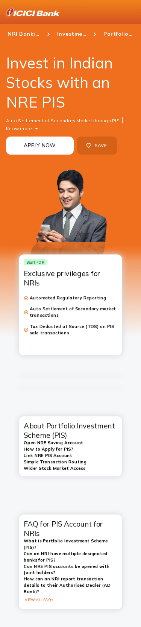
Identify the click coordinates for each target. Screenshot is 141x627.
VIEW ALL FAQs (39, 599)
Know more (19, 128)
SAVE (96, 146)
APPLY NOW (40, 145)
